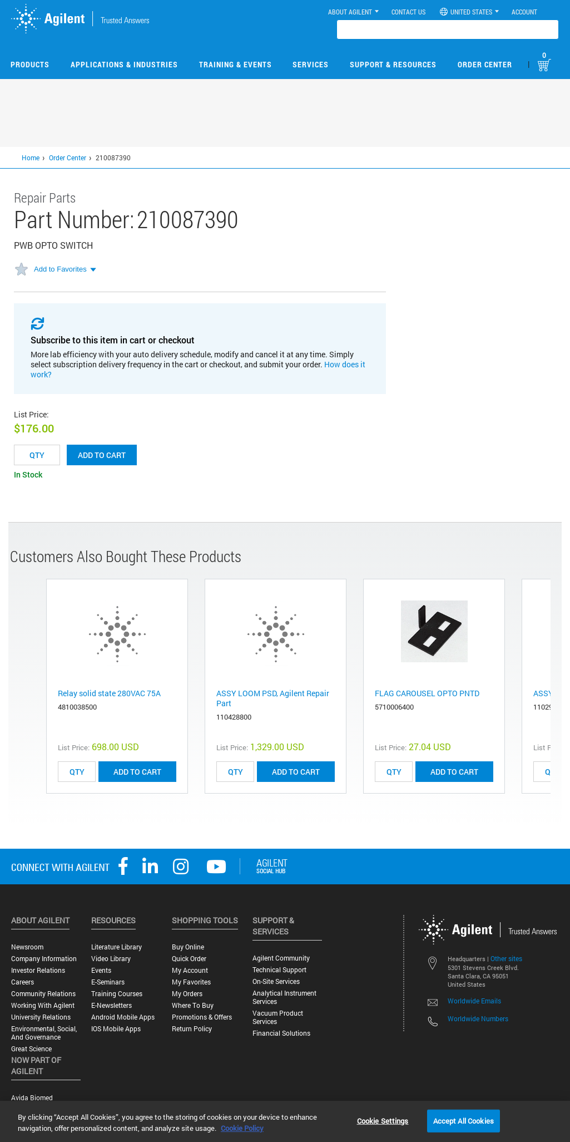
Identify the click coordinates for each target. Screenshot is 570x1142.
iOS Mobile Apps (116, 1029)
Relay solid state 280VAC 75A (109, 693)
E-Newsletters (111, 1005)
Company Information (44, 958)
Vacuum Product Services (277, 1017)
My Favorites (191, 982)
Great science (31, 1049)
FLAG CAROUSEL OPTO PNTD (427, 693)
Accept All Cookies (463, 1120)
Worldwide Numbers (478, 1018)
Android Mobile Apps (123, 1017)
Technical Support (279, 970)
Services (311, 64)
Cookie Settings (383, 1120)
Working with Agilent (43, 1005)
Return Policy (192, 1029)
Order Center (485, 64)
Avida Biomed (32, 1098)
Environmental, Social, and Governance (44, 1033)
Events (101, 970)
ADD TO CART (137, 771)
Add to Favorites (60, 269)
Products (30, 64)
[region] (285, 1121)
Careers (22, 982)
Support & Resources (393, 64)
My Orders (187, 994)
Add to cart (102, 455)
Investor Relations (38, 970)
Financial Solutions (281, 1033)
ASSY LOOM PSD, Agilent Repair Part (272, 698)
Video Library (111, 958)
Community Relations (43, 994)
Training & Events (235, 64)
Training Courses (116, 994)
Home (30, 157)
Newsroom (27, 947)
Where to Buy (193, 1005)
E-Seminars (108, 982)
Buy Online (188, 947)
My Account (190, 970)
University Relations (41, 1017)
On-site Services (276, 981)
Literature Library (116, 947)
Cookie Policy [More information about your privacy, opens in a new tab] (242, 1128)
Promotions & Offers (202, 1017)
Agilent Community (281, 958)
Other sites (506, 958)
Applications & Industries (124, 64)
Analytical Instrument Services (284, 997)
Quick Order (189, 958)
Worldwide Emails (474, 1000)
